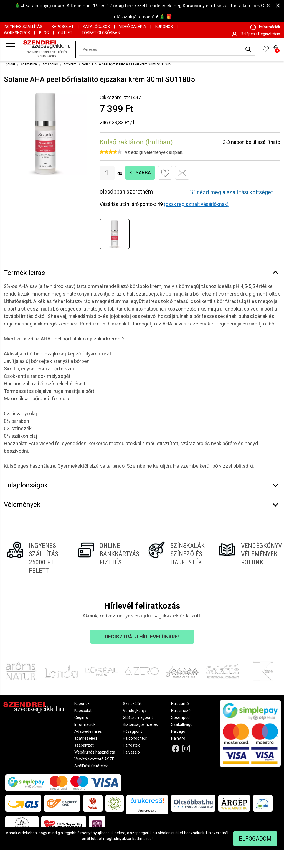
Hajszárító (180, 703)
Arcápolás (50, 64)
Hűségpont (132, 731)
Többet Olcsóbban (101, 32)
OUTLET (65, 32)
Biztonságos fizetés (140, 724)
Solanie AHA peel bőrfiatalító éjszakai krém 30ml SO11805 (126, 64)
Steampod (180, 717)
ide (149, 838)
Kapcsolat (63, 26)
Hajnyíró (178, 738)
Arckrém (70, 64)
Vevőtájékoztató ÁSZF (94, 759)
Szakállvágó (181, 724)
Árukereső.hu (147, 810)
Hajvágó (178, 731)
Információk (84, 724)
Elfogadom (255, 838)
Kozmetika (29, 64)
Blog (44, 32)
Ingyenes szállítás (23, 26)
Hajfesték (131, 745)
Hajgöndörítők (135, 738)
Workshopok (17, 32)
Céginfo (81, 717)
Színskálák (132, 703)
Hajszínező (181, 710)
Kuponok (164, 26)
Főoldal (9, 64)
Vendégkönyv (135, 710)
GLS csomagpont (138, 717)
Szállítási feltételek (91, 766)
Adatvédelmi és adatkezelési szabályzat (88, 738)
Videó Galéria (132, 26)
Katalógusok (96, 26)
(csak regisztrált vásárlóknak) (196, 204)
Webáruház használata (94, 752)
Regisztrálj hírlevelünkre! (142, 637)
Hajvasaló (131, 752)
